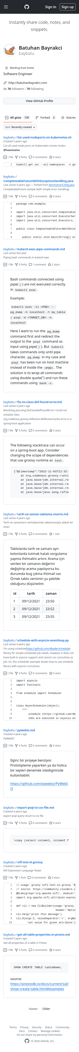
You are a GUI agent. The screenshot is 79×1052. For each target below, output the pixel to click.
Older (46, 1009)
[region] (39, 165)
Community (63, 1027)
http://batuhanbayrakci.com (27, 83)
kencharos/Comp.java (62, 185)
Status (48, 1027)
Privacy (24, 1027)
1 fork (20, 877)
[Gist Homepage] (26, 6)
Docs (22, 1031)
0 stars (55, 157)
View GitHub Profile (39, 101)
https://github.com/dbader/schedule (48, 648)
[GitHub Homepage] (26, 1041)
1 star (54, 534)
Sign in (50, 7)
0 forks (21, 157)
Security (37, 1027)
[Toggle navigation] (5, 7)
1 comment (37, 264)
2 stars (54, 264)
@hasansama (11, 150)
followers (14, 89)
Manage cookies (50, 1031)
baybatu (9, 137)
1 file (8, 157)
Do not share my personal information (39, 1035)
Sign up (68, 7)
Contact (32, 1031)
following (35, 89)
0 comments (38, 157)
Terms (13, 1027)
